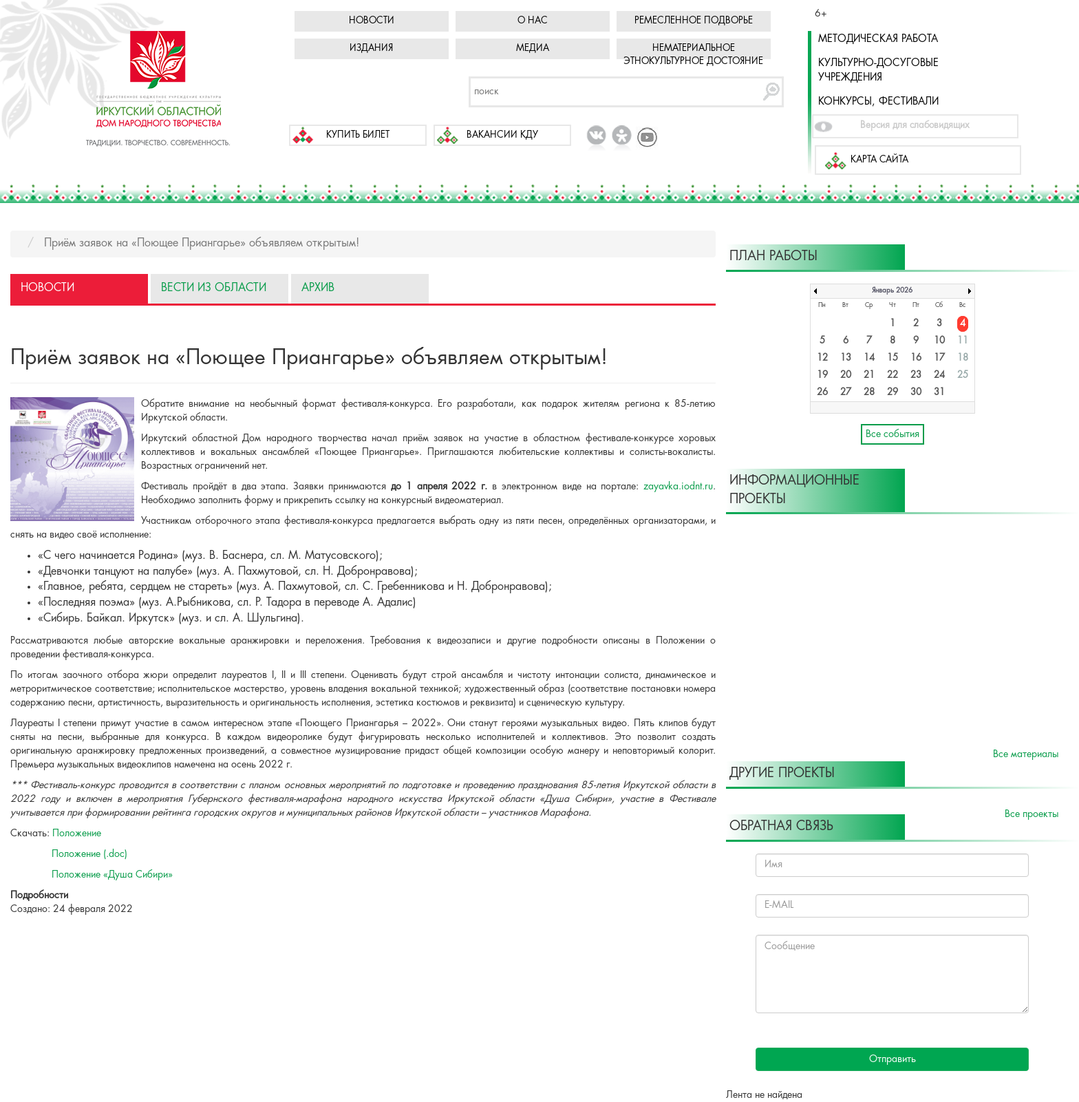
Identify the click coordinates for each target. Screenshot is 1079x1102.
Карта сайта (879, 160)
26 (822, 393)
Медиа (532, 48)
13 (845, 358)
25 (962, 375)
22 (892, 375)
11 (962, 341)
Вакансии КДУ (502, 135)
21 (869, 375)
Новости (371, 21)
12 (822, 358)
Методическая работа (878, 39)
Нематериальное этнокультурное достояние (693, 55)
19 (822, 375)
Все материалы (1025, 754)
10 (939, 341)
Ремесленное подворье (693, 21)
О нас (532, 21)
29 (892, 393)
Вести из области (213, 288)
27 (845, 393)
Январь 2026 (892, 291)
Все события (892, 434)
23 (915, 375)
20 (845, 375)
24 (939, 375)
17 (939, 358)
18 (962, 358)
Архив (317, 288)
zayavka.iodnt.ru (678, 486)
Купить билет (357, 135)
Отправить (892, 1059)
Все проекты (1031, 814)
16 (915, 358)
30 (915, 393)
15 (892, 358)
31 (939, 393)
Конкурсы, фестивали (878, 101)
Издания (371, 48)
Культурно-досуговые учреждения (878, 70)
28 (869, 393)
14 (869, 358)
